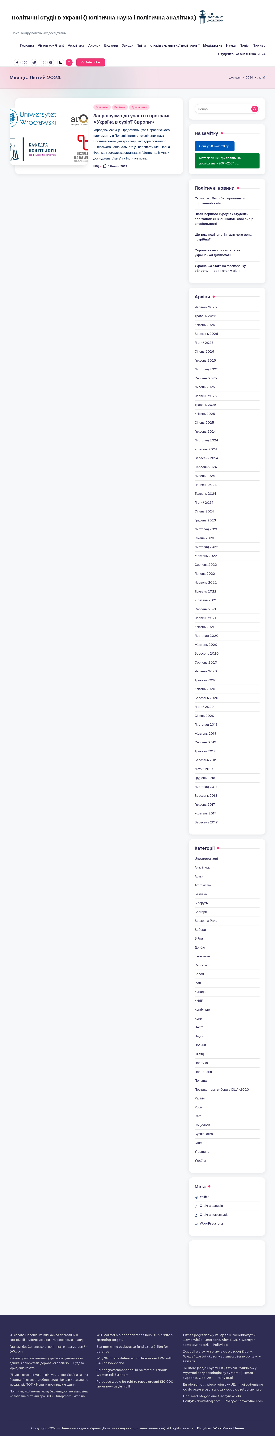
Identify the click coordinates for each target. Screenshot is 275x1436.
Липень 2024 (205, 476)
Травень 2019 (205, 751)
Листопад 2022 (206, 547)
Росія (199, 1107)
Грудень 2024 (205, 431)
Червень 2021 (205, 618)
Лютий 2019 (204, 769)
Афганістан (203, 885)
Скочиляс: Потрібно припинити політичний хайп (220, 200)
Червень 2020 (206, 671)
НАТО (199, 1027)
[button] (90, 62)
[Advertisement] (227, 1273)
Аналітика (202, 867)
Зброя (199, 974)
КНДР (199, 1001)
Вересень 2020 (207, 653)
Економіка (102, 107)
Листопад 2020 (206, 636)
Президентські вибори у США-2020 (222, 1089)
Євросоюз (202, 965)
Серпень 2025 (206, 378)
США (198, 1143)
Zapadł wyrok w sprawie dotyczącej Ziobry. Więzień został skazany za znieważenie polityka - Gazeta (222, 1356)
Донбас (200, 947)
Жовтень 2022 (206, 556)
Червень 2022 (206, 582)
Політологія (203, 1072)
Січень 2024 (204, 511)
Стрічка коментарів (214, 1215)
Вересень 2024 (206, 458)
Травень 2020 (206, 680)
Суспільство (139, 107)
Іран (198, 983)
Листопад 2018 (206, 787)
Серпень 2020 (206, 662)
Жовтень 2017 (205, 813)
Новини (200, 1045)
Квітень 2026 (205, 325)
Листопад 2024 (206, 440)
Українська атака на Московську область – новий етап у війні (220, 268)
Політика (119, 107)
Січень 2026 (204, 351)
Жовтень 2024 (206, 449)
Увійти (204, 1197)
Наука (199, 1036)
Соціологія (202, 1125)
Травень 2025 (205, 405)
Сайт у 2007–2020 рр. (214, 146)
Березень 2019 (206, 760)
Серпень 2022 (206, 565)
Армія (199, 876)
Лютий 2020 (204, 707)
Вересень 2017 (206, 822)
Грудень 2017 (205, 804)
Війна (199, 938)
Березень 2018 (206, 795)
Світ (198, 1116)
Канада (200, 992)
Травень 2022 (205, 591)
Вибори (200, 930)
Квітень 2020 (205, 689)
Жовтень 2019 (205, 733)
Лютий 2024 (204, 502)
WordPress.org (211, 1223)
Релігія (200, 1098)
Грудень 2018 (205, 778)
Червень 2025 (206, 396)
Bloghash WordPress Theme (220, 1428)
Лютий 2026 (204, 343)
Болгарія (201, 912)
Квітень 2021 (204, 627)
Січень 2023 (204, 538)
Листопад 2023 (206, 529)
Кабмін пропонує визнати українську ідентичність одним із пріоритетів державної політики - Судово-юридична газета (48, 1363)
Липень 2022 (205, 573)
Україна (200, 1160)
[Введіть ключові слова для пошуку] (227, 109)
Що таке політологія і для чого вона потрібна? (223, 237)
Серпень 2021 (205, 609)
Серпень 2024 (206, 467)
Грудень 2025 (205, 360)
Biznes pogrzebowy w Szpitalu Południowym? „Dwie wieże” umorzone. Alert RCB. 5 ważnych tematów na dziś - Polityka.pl (219, 1340)
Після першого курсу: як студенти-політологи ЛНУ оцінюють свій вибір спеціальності (224, 219)
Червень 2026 (206, 307)
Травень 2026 (205, 316)
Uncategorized (206, 858)
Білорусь (201, 903)
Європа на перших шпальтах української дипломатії (217, 252)
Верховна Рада (206, 921)
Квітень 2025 (205, 414)
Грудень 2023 (205, 520)
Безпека (201, 894)
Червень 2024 (206, 485)
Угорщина (202, 1151)
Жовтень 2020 (206, 645)
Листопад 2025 (206, 369)
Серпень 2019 (205, 742)
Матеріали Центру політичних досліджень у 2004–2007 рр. (220, 160)
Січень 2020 (204, 716)
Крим (198, 1018)
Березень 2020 (206, 698)
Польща (201, 1080)
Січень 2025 (204, 422)
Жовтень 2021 (205, 600)
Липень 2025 (205, 387)
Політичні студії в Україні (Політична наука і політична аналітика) (103, 17)
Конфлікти (202, 1009)
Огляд (199, 1054)
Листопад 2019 (206, 724)
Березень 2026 (206, 334)
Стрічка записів (211, 1206)
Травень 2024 (205, 493)
